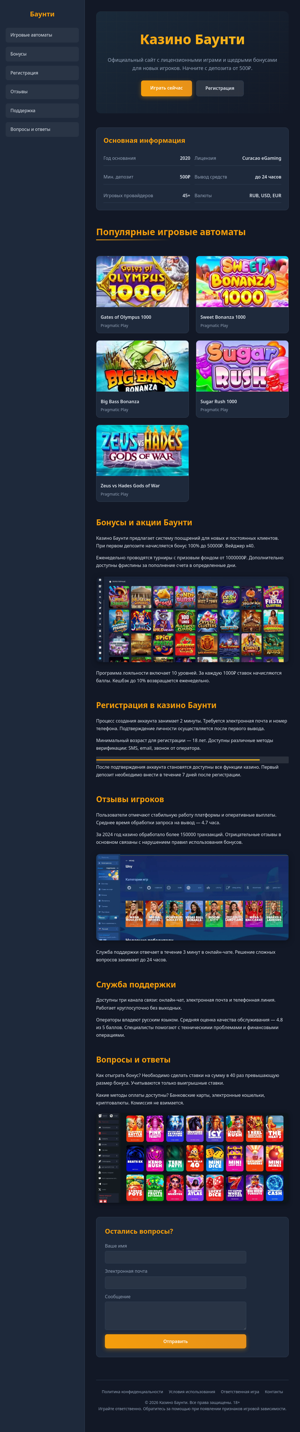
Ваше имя (116, 1246)
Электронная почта (126, 1271)
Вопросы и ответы (30, 129)
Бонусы (18, 54)
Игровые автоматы (31, 35)
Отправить (175, 1341)
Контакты (274, 1391)
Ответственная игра (240, 1391)
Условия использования (192, 1391)
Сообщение (118, 1296)
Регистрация (24, 73)
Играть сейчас (166, 88)
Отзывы (19, 91)
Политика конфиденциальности (132, 1391)
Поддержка (22, 110)
